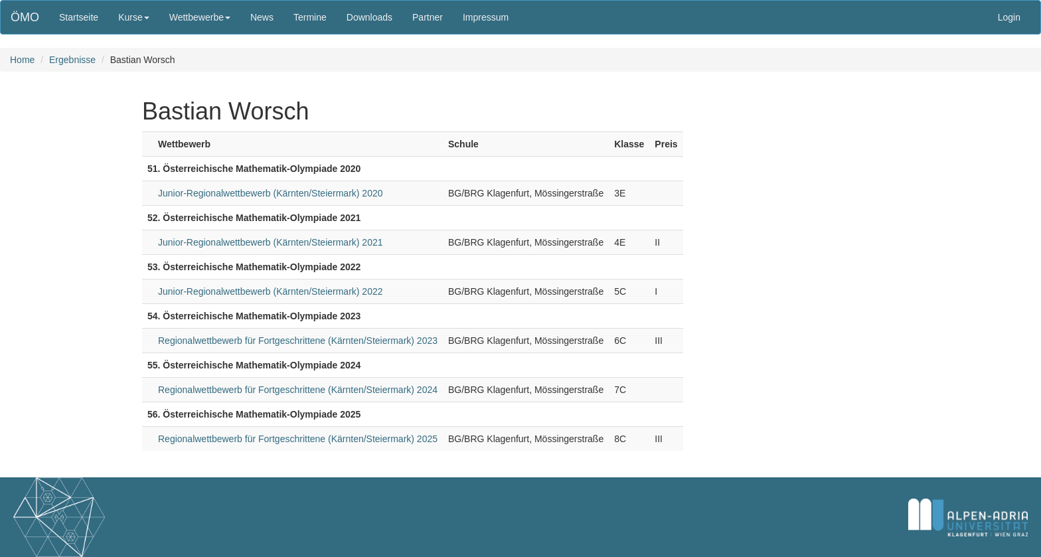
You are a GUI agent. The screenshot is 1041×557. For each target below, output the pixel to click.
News (262, 17)
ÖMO (25, 17)
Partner (427, 17)
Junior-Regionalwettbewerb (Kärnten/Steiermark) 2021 (270, 242)
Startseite (78, 17)
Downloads (369, 17)
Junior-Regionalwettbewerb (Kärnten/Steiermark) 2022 (270, 291)
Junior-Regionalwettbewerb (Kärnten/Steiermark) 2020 (270, 193)
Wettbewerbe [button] (199, 17)
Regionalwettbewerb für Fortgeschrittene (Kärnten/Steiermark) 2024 (298, 389)
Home (22, 59)
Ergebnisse (72, 59)
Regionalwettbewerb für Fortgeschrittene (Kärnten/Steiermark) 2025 (298, 439)
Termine (310, 17)
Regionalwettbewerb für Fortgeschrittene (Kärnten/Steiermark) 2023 (298, 340)
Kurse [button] (133, 17)
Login (1009, 17)
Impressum (486, 17)
